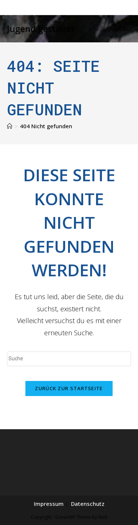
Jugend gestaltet (41, 28)
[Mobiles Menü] (119, 28)
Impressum (49, 503)
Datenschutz (88, 503)
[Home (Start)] (10, 126)
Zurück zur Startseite (69, 388)
